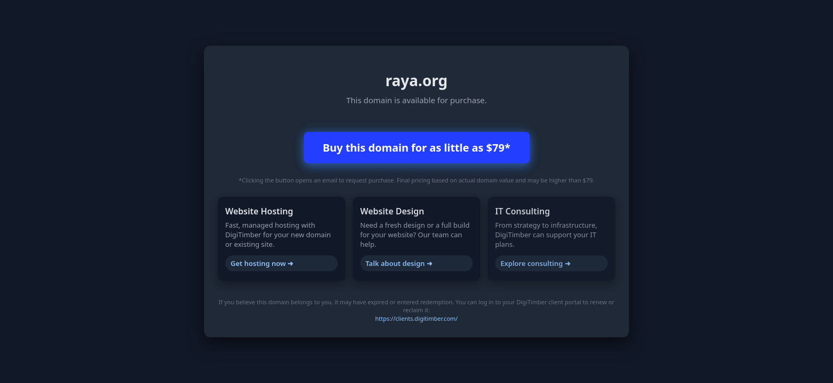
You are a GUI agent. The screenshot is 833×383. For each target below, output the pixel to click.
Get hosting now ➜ (262, 263)
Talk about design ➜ (399, 263)
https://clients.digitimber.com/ (416, 318)
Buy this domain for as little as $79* (417, 147)
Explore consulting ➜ (535, 263)
